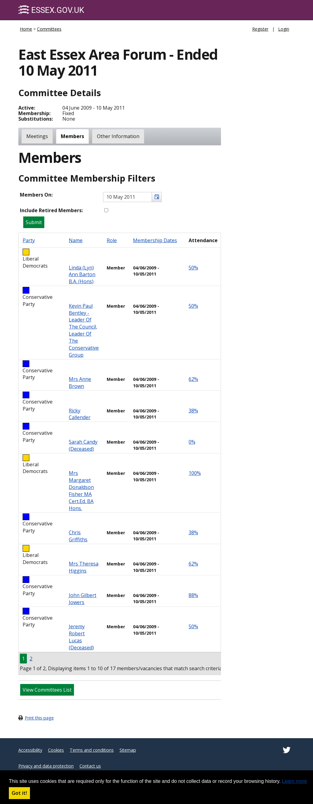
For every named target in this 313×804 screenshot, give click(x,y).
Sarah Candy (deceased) (83, 445)
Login (283, 29)
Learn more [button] (294, 781)
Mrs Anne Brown (80, 382)
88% (193, 595)
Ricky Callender (79, 414)
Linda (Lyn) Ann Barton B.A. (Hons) (82, 274)
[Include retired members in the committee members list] (106, 210)
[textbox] (132, 197)
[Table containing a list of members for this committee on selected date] (119, 454)
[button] (156, 197)
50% (193, 267)
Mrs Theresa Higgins (83, 567)
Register (260, 29)
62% (193, 379)
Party (29, 240)
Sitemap (128, 750)
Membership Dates (155, 240)
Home (26, 29)
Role (112, 240)
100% (195, 473)
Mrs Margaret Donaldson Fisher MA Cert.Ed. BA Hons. (81, 490)
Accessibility (30, 750)
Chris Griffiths (78, 536)
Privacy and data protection (46, 766)
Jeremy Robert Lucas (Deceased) (81, 637)
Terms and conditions (92, 750)
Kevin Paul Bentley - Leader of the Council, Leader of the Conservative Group (84, 330)
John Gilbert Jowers (82, 599)
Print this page (39, 718)
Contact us (90, 766)
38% (193, 410)
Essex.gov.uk (51, 10)
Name (76, 240)
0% (192, 441)
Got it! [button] (19, 793)
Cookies (56, 750)
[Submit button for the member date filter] (33, 222)
